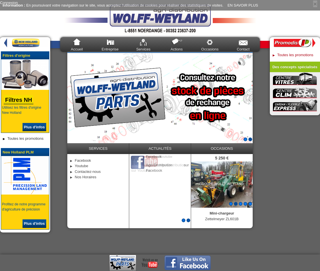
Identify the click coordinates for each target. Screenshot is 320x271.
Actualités (160, 148)
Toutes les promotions (25, 138)
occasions (222, 148)
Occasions (210, 49)
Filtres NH (18, 100)
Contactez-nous (88, 171)
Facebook (83, 160)
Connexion (9, 3)
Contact (243, 49)
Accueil (77, 49)
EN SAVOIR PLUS (243, 5)
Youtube (81, 166)
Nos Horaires (85, 177)
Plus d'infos (34, 127)
